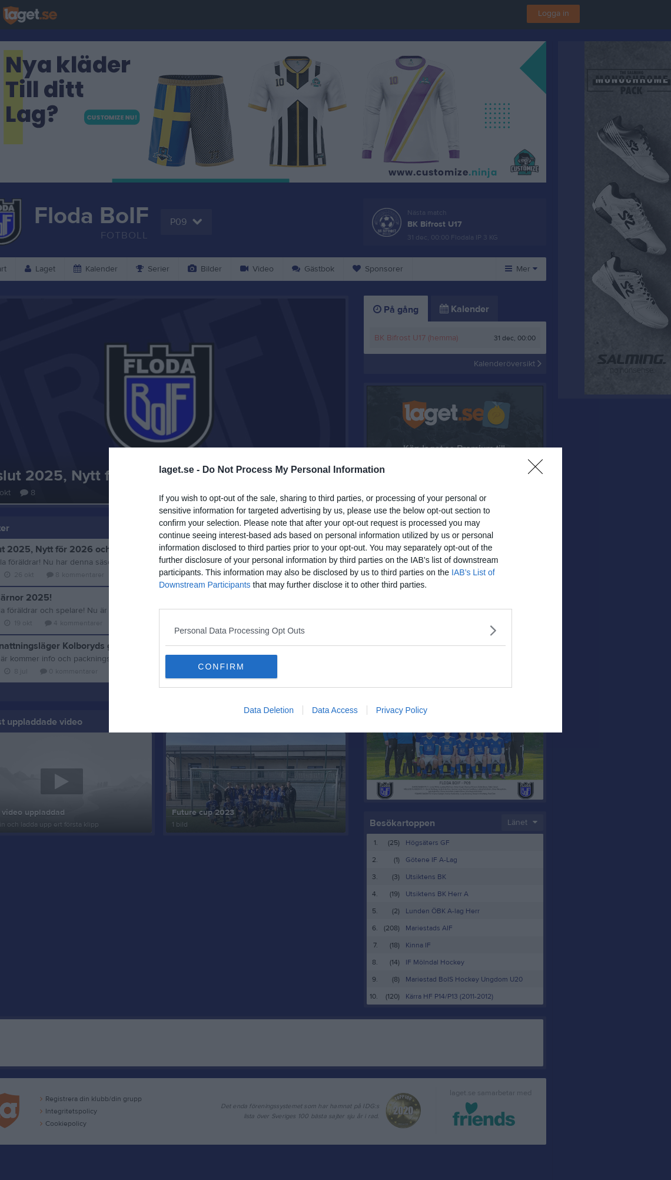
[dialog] (335, 590)
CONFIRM (221, 666)
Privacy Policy (401, 710)
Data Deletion (269, 710)
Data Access (335, 710)
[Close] (539, 470)
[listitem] (335, 630)
